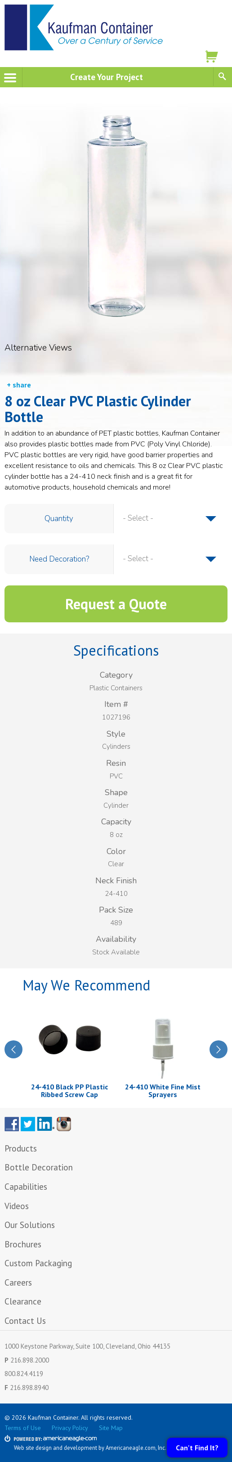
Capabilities (25, 1186)
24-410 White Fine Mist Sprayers (163, 1090)
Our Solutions (29, 1224)
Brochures (22, 1244)
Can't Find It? (197, 1447)
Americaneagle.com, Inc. (136, 1447)
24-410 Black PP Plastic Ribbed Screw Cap (69, 1090)
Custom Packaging (39, 1263)
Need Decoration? (59, 559)
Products (20, 1148)
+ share (19, 384)
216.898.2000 (29, 1360)
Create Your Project (106, 76)
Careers (18, 1282)
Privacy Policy (70, 1428)
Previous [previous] (13, 1049)
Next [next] (219, 1049)
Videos (16, 1206)
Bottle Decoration (38, 1167)
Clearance (22, 1301)
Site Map (111, 1428)
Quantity (59, 518)
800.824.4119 (23, 1373)
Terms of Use (22, 1428)
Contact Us (25, 1320)
